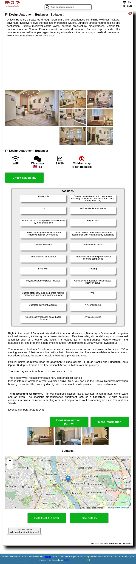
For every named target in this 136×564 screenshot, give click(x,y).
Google (48, 556)
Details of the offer (46, 518)
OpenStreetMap (123, 507)
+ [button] (10, 461)
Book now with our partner (69, 422)
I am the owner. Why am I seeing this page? (24, 530)
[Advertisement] (68, 63)
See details (89, 518)
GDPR (67, 560)
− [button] (10, 466)
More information (109, 421)
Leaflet (110, 507)
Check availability (24, 177)
